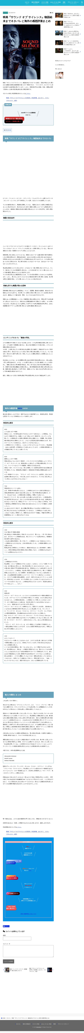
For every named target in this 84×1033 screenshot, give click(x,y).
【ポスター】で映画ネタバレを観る (11, 877)
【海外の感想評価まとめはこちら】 (28, 914)
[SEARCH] (82, 3)
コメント (6, 943)
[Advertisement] (33, 155)
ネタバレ (7, 926)
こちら (30, 870)
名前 (4, 935)
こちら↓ (19, 827)
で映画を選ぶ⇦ (13, 121)
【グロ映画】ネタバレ (12, 893)
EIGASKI (38, 1029)
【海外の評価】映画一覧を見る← (11, 907)
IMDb (20, 408)
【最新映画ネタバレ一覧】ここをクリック (14, 862)
